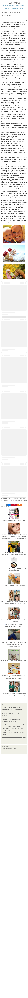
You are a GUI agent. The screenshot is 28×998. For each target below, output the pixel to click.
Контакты (3, 866)
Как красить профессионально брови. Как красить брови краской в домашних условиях (13, 831)
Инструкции (14, 8)
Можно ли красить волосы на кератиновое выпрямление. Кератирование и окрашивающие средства (13, 837)
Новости (11, 5)
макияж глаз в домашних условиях (11, 607)
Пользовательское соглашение (11, 866)
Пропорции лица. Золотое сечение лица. (13, 842)
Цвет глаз (7, 8)
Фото (21, 8)
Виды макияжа (20, 5)
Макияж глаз (14, 3)
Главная (5, 5)
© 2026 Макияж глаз (5, 864)
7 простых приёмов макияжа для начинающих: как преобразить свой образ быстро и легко (13, 846)
